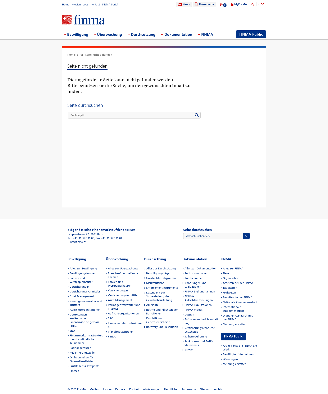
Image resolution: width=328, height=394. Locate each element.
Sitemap (205, 389)
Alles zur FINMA (233, 268)
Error (80, 54)
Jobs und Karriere (114, 389)
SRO (72, 330)
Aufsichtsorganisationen (85, 309)
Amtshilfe (152, 304)
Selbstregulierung (195, 336)
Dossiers (189, 314)
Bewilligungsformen (83, 273)
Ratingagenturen (80, 347)
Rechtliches (171, 389)
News (183, 4)
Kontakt (95, 4)
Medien (76, 4)
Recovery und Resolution (162, 326)
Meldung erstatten (234, 324)
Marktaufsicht (155, 283)
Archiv (188, 350)
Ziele (226, 273)
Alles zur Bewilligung (83, 268)
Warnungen (230, 359)
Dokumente (204, 4)
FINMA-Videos (193, 309)
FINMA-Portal (110, 4)
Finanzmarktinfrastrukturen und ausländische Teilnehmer (86, 339)
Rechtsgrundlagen (196, 273)
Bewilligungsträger (158, 273)
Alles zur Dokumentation (200, 268)
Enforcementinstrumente (162, 287)
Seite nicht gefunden (98, 54)
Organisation (231, 278)
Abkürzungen (151, 389)
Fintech (74, 370)
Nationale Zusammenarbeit (240, 302)
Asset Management (82, 296)
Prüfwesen (229, 292)
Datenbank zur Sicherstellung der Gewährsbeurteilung (159, 296)
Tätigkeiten (230, 287)
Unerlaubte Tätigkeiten (161, 278)
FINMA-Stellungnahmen (199, 291)
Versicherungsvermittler (85, 291)
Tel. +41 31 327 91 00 (81, 238)
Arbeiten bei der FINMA (238, 283)
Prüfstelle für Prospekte (84, 366)
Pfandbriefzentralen (120, 331)
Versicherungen (80, 286)
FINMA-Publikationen (198, 304)
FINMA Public (233, 336)
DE (262, 4)
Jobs (85, 4)
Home (65, 4)
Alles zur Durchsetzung (161, 268)
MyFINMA (240, 4)
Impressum (189, 389)
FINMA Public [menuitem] (251, 34)
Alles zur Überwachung (123, 268)
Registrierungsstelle (82, 352)
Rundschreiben (193, 278)
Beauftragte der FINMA (237, 297)
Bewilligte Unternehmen (238, 354)
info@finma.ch (78, 241)
